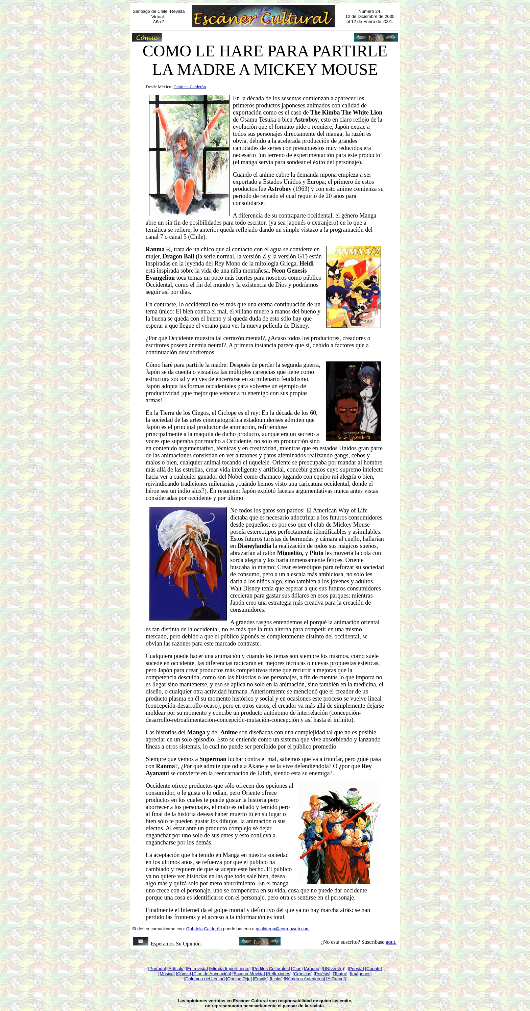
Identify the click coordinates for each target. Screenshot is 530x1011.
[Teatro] (340, 973)
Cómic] (184, 973)
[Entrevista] (197, 968)
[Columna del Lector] (204, 978)
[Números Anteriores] (304, 978)
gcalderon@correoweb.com (283, 928)
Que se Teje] (239, 978)
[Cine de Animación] (211, 973)
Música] (167, 973)
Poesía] (356, 968)
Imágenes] (361, 973)
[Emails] (260, 978)
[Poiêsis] (322, 973)
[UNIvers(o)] (333, 968)
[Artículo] (176, 968)
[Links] (276, 978)
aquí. (391, 942)
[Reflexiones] (278, 973)
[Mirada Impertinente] (229, 968)
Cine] (297, 968)
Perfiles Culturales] (271, 968)
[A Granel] (336, 978)
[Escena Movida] (249, 973)
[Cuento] (373, 968)
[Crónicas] (303, 973)
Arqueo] (313, 968)
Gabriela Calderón (204, 928)
